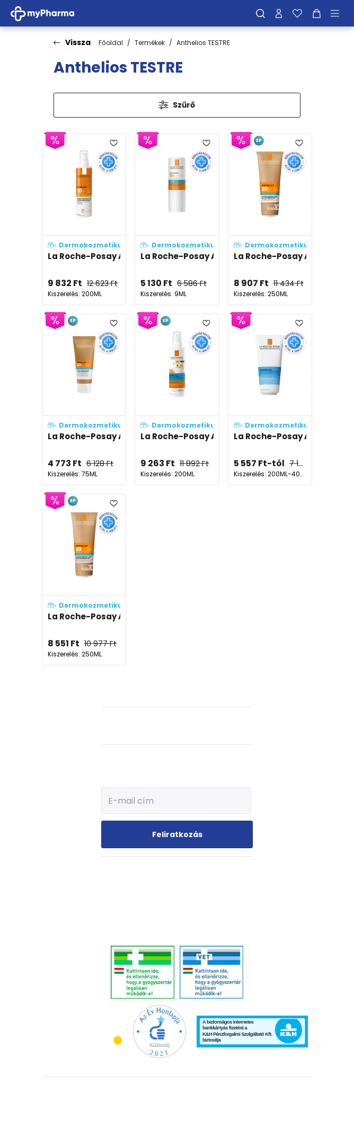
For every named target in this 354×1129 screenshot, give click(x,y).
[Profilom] (279, 13)
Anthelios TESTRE (203, 42)
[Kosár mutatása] (316, 13)
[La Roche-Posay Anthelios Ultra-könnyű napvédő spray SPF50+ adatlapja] (84, 219)
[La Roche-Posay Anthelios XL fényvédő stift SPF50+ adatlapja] (177, 219)
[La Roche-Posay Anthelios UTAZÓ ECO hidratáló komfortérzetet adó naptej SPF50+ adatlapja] (84, 399)
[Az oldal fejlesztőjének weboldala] (177, 1112)
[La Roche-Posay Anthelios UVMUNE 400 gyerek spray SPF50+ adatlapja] (177, 399)
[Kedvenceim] (297, 13)
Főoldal (111, 42)
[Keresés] (260, 13)
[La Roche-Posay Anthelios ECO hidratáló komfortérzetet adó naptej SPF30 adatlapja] (84, 579)
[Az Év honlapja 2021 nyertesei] (159, 1031)
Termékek (150, 42)
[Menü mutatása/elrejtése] (339, 13)
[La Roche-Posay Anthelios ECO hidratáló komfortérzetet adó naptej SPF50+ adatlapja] (270, 219)
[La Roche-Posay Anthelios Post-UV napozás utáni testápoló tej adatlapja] (270, 399)
